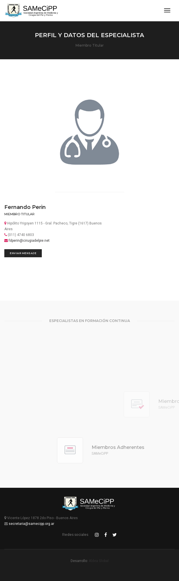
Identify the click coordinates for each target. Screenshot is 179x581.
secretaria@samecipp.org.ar (31, 524)
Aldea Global (99, 561)
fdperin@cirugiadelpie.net (29, 241)
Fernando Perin (25, 207)
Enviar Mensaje (23, 253)
